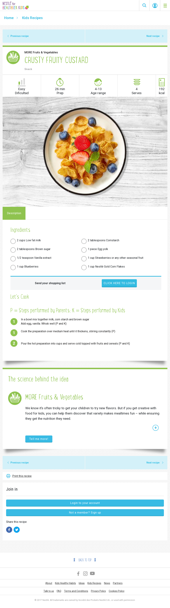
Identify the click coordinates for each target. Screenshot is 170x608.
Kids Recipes (32, 18)
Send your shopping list (50, 283)
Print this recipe (22, 476)
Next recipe (153, 36)
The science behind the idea (38, 379)
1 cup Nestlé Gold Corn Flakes (106, 266)
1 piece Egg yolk (98, 249)
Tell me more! (38, 439)
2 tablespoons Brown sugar (33, 249)
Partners (118, 583)
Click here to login (119, 283)
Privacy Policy (98, 591)
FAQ (59, 591)
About (48, 583)
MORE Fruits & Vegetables (41, 52)
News (107, 583)
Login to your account (85, 503)
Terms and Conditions (76, 591)
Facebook (78, 573)
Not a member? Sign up (85, 512)
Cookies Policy (116, 591)
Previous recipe (19, 36)
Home (9, 18)
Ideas (82, 583)
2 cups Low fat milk (29, 240)
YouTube (92, 573)
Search (144, 5)
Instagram (85, 573)
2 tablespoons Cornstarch (103, 240)
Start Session (154, 5)
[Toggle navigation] (165, 5)
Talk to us (48, 591)
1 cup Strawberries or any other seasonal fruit (115, 257)
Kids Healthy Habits (65, 583)
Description (14, 213)
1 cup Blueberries (27, 266)
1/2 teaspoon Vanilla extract (34, 257)
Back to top (85, 560)
